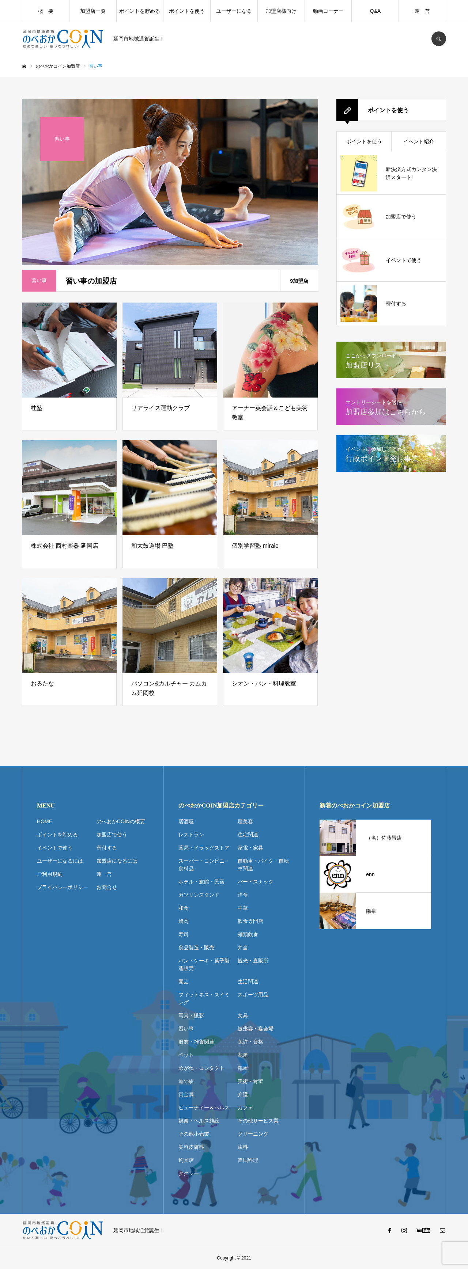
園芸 (183, 981)
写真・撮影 (191, 1015)
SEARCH (438, 38)
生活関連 (248, 981)
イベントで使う (55, 848)
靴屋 (243, 1068)
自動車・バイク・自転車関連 (263, 864)
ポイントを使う (187, 11)
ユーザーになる (234, 11)
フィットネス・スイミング (204, 998)
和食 (183, 908)
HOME (44, 821)
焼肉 (183, 921)
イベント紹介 (418, 141)
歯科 (243, 1147)
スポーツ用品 (253, 995)
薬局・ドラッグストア (204, 848)
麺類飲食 (248, 934)
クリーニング (253, 1134)
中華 (243, 908)
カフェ (245, 1107)
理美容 (245, 821)
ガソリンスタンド (198, 895)
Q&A (375, 11)
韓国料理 (248, 1160)
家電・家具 (250, 848)
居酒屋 (186, 821)
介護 (243, 1094)
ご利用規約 (50, 874)
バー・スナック (255, 882)
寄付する (107, 848)
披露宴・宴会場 (255, 1028)
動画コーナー (328, 11)
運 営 (422, 11)
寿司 (183, 934)
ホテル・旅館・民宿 (201, 882)
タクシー (188, 1173)
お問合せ (107, 887)
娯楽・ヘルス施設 (198, 1121)
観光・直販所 (253, 961)
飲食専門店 (250, 921)
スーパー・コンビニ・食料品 (204, 864)
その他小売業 (193, 1134)
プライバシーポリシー (62, 887)
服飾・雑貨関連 (196, 1042)
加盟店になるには (117, 861)
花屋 (243, 1055)
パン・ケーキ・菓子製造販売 (204, 964)
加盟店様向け (281, 11)
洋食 (243, 895)
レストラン (191, 834)
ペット (186, 1055)
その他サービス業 (258, 1121)
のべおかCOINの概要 (121, 821)
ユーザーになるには (60, 861)
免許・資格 (250, 1042)
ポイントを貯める (139, 11)
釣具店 (186, 1160)
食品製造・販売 (196, 947)
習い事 (186, 1028)
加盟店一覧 (93, 11)
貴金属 (186, 1094)
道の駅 (186, 1081)
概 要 (45, 11)
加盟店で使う (112, 834)
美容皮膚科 (191, 1147)
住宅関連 (248, 834)
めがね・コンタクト (201, 1068)
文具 (243, 1015)
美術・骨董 (250, 1081)
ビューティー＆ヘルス (204, 1107)
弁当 (243, 947)
